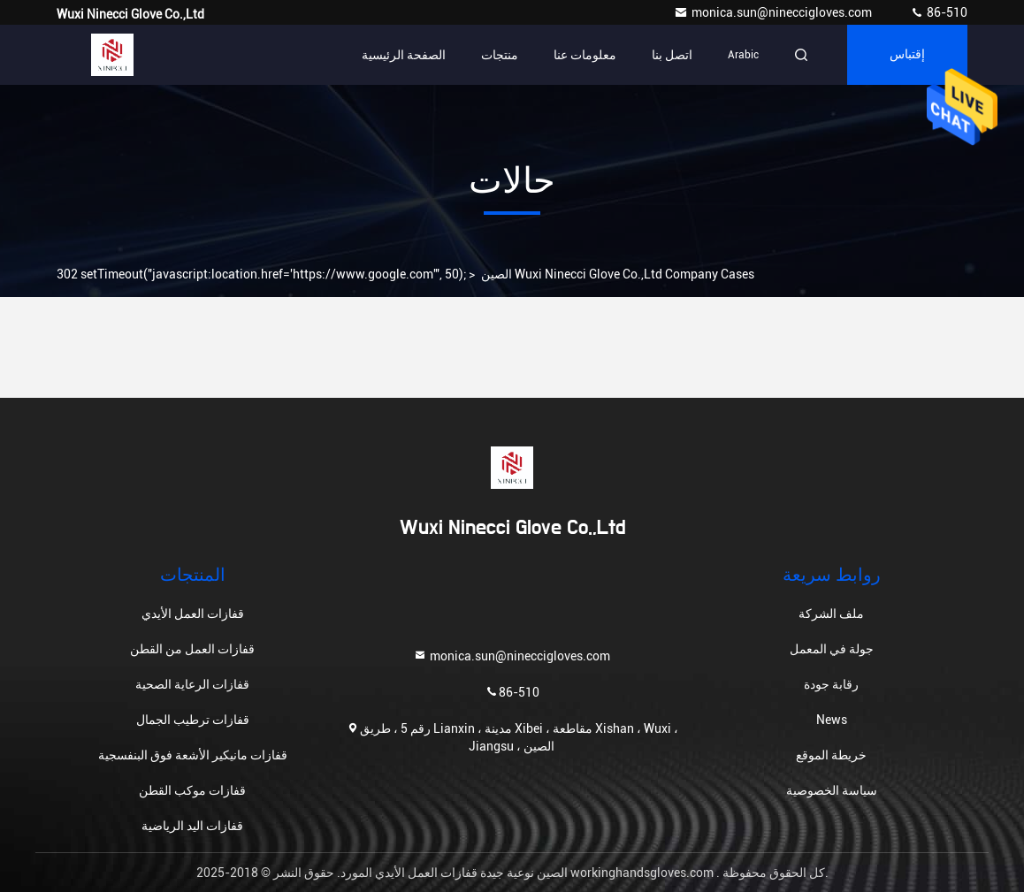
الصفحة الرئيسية (404, 55)
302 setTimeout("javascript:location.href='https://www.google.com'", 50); (262, 274)
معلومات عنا (585, 55)
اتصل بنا (672, 55)
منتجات (499, 55)
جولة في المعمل (832, 649)
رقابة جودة (831, 684)
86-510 (938, 12)
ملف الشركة (831, 613)
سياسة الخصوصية (831, 790)
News (831, 720)
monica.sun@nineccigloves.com (774, 12)
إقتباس (907, 55)
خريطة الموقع (831, 755)
